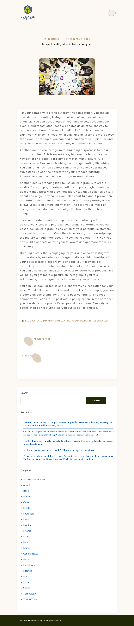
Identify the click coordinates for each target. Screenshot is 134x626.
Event (26, 519)
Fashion (27, 525)
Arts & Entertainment (34, 479)
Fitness (27, 536)
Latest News (29, 565)
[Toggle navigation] (112, 13)
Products (85, 321)
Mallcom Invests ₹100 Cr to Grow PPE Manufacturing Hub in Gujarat (58, 450)
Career (26, 502)
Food (25, 542)
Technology (29, 593)
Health (26, 559)
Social (26, 582)
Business (53, 39)
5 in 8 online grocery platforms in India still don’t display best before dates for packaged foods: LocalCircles (68, 442)
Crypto (26, 507)
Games (26, 547)
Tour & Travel (30, 599)
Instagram (72, 321)
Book (26, 490)
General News (30, 553)
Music (26, 576)
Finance (27, 530)
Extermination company (51, 321)
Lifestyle (27, 570)
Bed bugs (30, 321)
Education (28, 513)
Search (24, 392)
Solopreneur (100, 321)
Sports (26, 587)
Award (26, 485)
